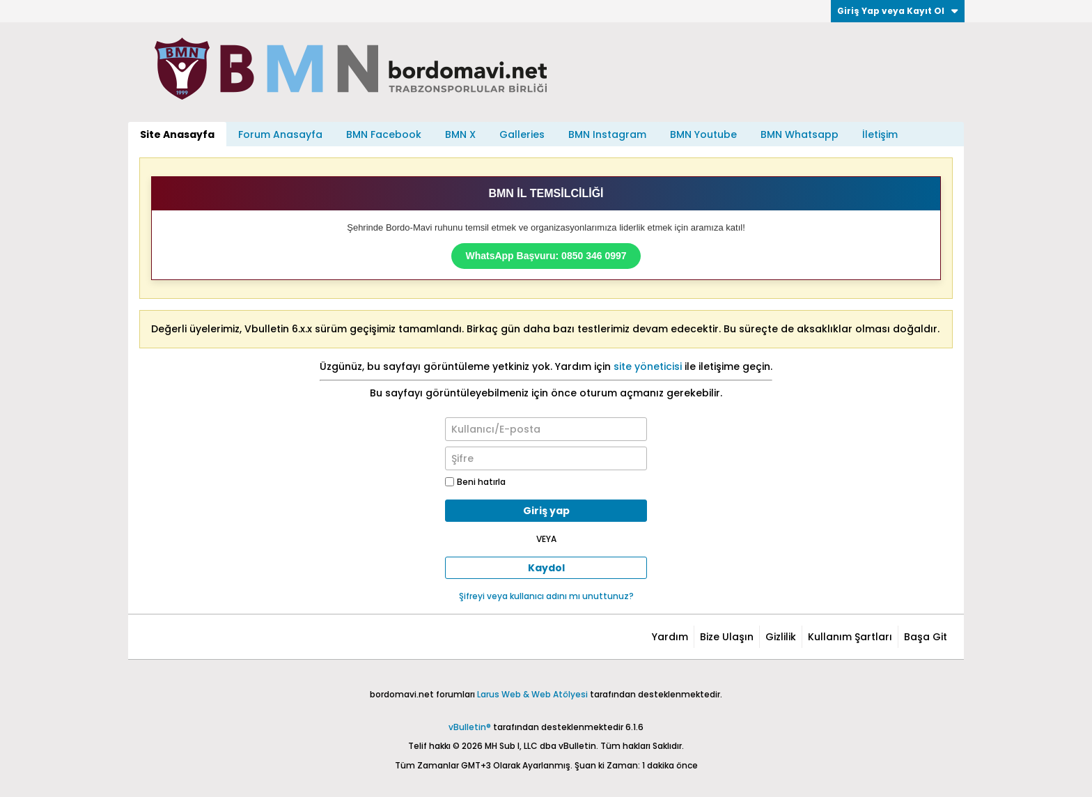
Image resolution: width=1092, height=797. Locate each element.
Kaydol (546, 568)
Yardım (670, 637)
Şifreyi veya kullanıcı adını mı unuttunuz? (546, 596)
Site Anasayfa (177, 134)
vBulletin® (469, 727)
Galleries (522, 134)
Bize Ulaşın (727, 637)
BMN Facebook (383, 134)
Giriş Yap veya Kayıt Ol (897, 11)
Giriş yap (546, 511)
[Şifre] (546, 458)
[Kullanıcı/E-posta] (546, 429)
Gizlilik (780, 637)
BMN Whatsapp (799, 134)
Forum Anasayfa (280, 134)
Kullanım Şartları (850, 637)
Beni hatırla (475, 482)
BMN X (460, 134)
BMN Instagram (607, 134)
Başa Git (925, 637)
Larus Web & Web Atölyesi (532, 694)
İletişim (880, 134)
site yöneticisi (648, 366)
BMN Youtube (703, 134)
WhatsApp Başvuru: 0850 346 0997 (545, 255)
